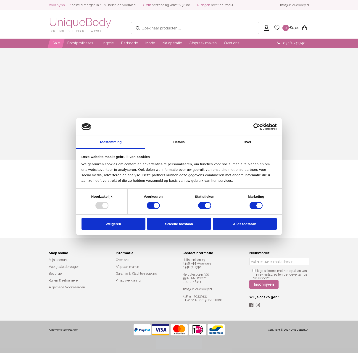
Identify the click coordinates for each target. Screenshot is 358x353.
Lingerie (107, 43)
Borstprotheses (80, 43)
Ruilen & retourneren (64, 280)
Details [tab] (179, 142)
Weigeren (113, 224)
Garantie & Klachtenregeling (136, 273)
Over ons (231, 43)
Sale (56, 43)
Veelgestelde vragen (64, 267)
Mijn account (58, 260)
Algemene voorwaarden (63, 329)
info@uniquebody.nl (294, 5)
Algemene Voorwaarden (67, 287)
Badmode (129, 43)
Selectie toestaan (179, 224)
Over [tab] (248, 142)
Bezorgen (56, 273)
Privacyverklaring (128, 280)
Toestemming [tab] (110, 142)
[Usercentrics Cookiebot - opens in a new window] (257, 126)
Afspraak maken (203, 43)
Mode (150, 43)
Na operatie (172, 43)
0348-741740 (291, 43)
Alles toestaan (244, 224)
